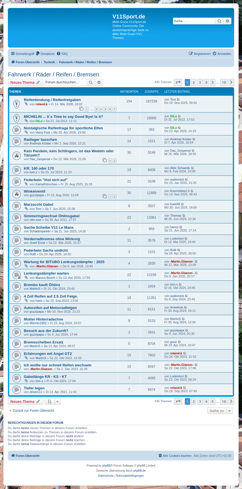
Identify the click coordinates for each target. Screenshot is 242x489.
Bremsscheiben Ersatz (43, 342)
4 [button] (206, 82)
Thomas (175, 215)
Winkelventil (34, 191)
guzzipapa (37, 195)
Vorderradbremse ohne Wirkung (52, 239)
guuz (173, 341)
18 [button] (224, 82)
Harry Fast (43, 132)
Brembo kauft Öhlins (42, 285)
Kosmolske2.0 (180, 191)
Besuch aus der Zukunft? (46, 331)
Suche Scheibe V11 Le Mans (48, 227)
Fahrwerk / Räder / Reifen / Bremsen (53, 74)
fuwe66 (175, 204)
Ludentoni (177, 238)
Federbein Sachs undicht (46, 250)
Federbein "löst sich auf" (46, 180)
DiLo (39, 121)
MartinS (35, 288)
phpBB (106, 465)
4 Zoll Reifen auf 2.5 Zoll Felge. (51, 296)
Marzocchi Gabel (38, 204)
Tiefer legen (34, 388)
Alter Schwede (180, 168)
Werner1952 (38, 323)
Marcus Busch (45, 277)
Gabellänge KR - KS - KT (45, 377)
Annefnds (176, 307)
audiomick (177, 179)
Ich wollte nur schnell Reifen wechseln (57, 365)
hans (39, 300)
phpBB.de (139, 470)
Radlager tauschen (40, 139)
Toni (173, 99)
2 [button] (194, 82)
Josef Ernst (37, 242)
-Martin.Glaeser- (47, 266)
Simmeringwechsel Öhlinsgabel (52, 216)
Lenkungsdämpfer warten (46, 273)
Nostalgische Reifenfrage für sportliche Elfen (63, 128)
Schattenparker (40, 231)
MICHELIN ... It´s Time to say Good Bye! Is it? (63, 116)
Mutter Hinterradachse (43, 319)
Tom (39, 208)
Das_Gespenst (40, 159)
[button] (178, 82)
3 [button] (200, 82)
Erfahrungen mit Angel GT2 (48, 354)
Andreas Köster (40, 143)
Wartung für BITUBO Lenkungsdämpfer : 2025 (64, 262)
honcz (174, 227)
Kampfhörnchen (46, 184)
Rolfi (33, 254)
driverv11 (36, 392)
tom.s (33, 172)
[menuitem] (45, 53)
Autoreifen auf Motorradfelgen (50, 308)
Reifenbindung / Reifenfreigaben (52, 100)
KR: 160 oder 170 (39, 168)
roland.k (42, 104)
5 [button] (213, 82)
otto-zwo (36, 219)
